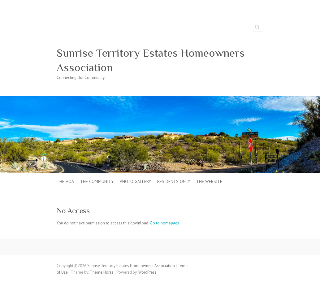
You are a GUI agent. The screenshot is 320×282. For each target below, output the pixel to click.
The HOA (65, 181)
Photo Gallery (135, 181)
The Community (97, 181)
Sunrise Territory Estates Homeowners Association (151, 60)
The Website (209, 181)
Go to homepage (164, 223)
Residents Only (173, 181)
